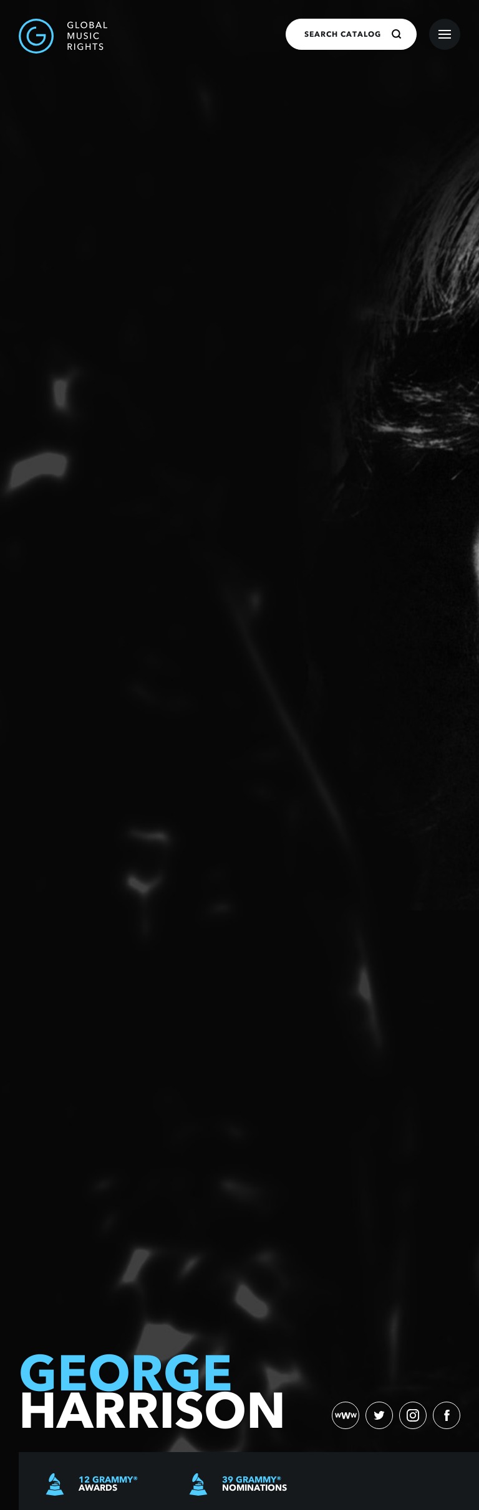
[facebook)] (446, 1415)
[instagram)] (413, 1415)
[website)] (345, 1415)
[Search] (396, 34)
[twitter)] (379, 1415)
